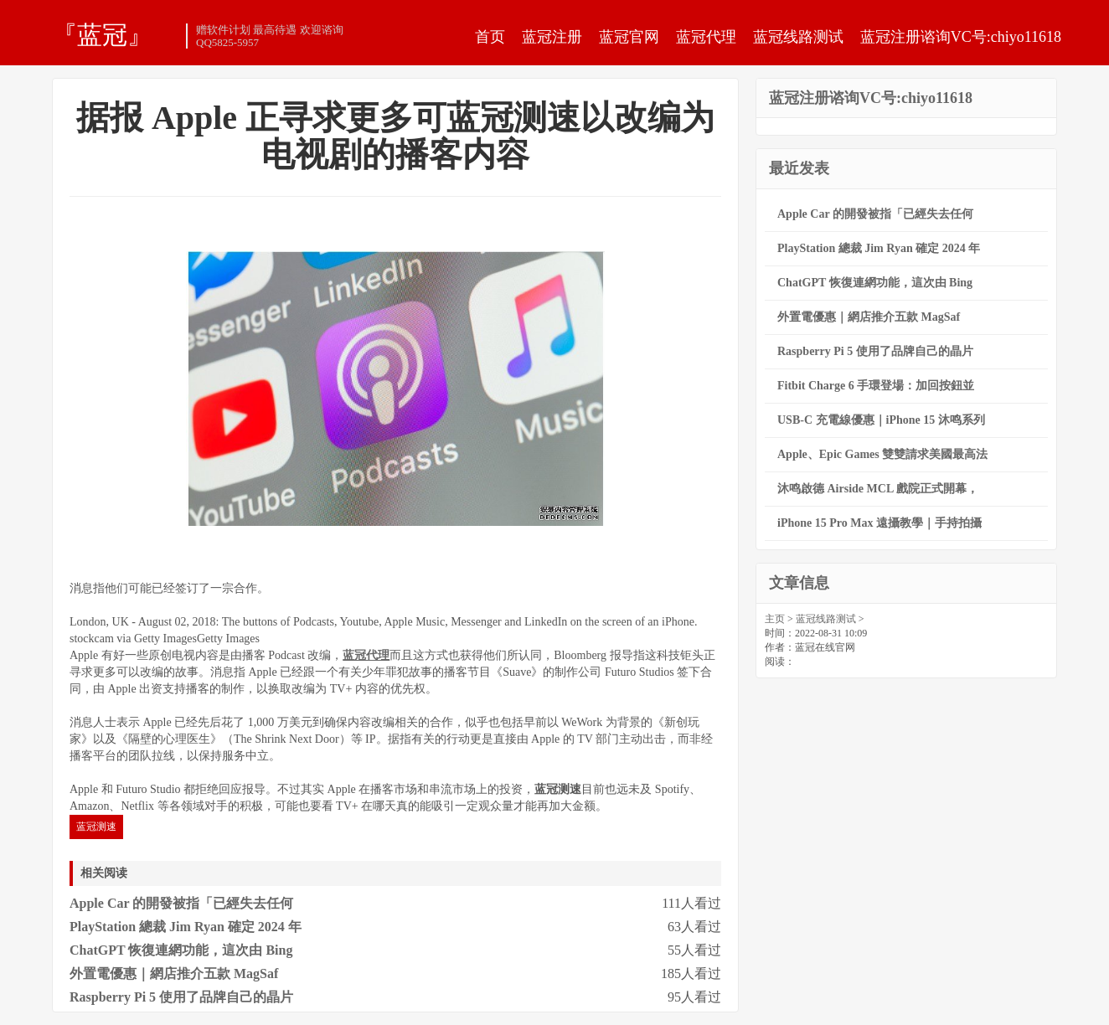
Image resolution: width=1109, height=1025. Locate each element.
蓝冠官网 (629, 36)
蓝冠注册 (552, 36)
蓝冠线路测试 (798, 36)
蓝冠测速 (96, 826)
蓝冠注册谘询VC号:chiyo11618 (960, 36)
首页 (490, 36)
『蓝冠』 (102, 34)
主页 (775, 619)
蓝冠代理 (706, 36)
